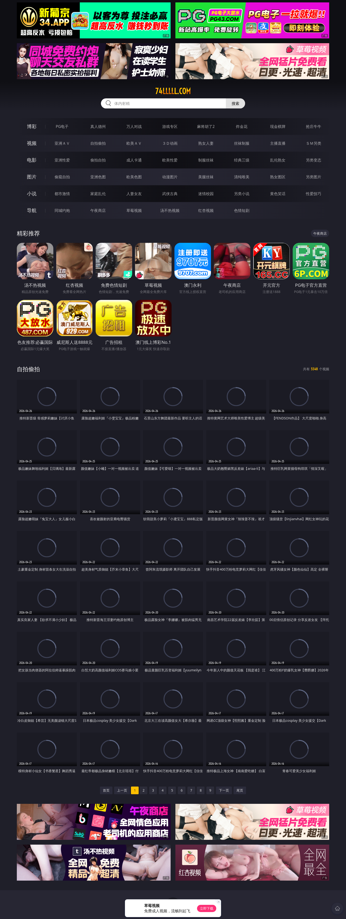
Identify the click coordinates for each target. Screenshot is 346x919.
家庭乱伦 (98, 193)
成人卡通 (134, 160)
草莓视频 (134, 210)
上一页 (122, 790)
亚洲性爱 (62, 160)
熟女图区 (277, 176)
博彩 (32, 126)
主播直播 (277, 143)
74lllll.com (173, 91)
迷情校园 (206, 193)
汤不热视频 (169, 210)
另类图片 (313, 176)
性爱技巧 (313, 193)
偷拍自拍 (98, 160)
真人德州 (98, 126)
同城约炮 (62, 210)
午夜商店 (98, 210)
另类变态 (313, 160)
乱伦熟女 (277, 160)
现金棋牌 (277, 126)
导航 (32, 210)
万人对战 (134, 126)
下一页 (224, 790)
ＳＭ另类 (313, 143)
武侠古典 (170, 193)
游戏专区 (170, 126)
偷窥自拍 (62, 176)
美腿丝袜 (206, 176)
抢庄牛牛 (313, 126)
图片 (32, 176)
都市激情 (62, 193)
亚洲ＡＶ (62, 143)
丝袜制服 (241, 143)
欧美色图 (134, 176)
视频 (32, 143)
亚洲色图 (98, 176)
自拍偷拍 (98, 143)
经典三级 (241, 160)
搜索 (235, 103)
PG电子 (62, 126)
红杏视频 (206, 210)
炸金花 (241, 126)
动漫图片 (170, 176)
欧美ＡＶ (134, 143)
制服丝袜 (206, 160)
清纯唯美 (241, 176)
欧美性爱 (170, 160)
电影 (32, 160)
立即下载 (206, 908)
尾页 (239, 790)
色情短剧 (241, 210)
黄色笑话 (277, 193)
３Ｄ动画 (170, 143)
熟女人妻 (206, 143)
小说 (32, 193)
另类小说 (241, 193)
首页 (106, 790)
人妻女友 (134, 193)
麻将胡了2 (206, 126)
